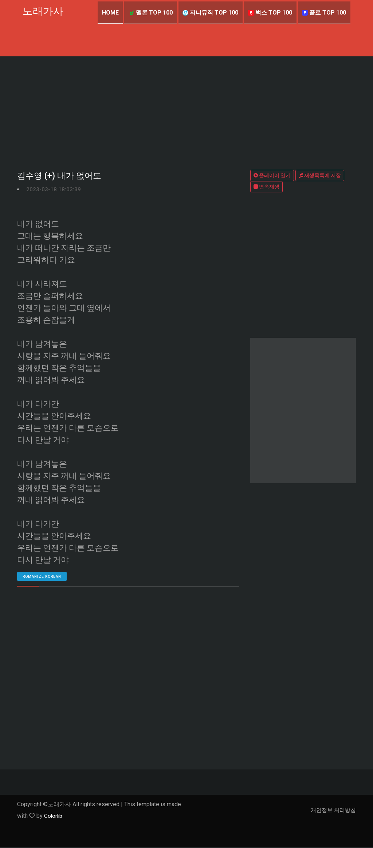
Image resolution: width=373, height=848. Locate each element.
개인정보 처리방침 (332, 810)
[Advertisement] (186, 111)
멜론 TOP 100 (149, 12)
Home (109, 12)
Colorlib (54, 816)
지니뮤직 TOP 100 (209, 12)
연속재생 (266, 186)
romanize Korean (42, 577)
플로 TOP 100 (324, 12)
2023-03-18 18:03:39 (53, 190)
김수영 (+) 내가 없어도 (61, 176)
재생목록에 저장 (320, 175)
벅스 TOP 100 (270, 12)
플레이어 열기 (272, 175)
